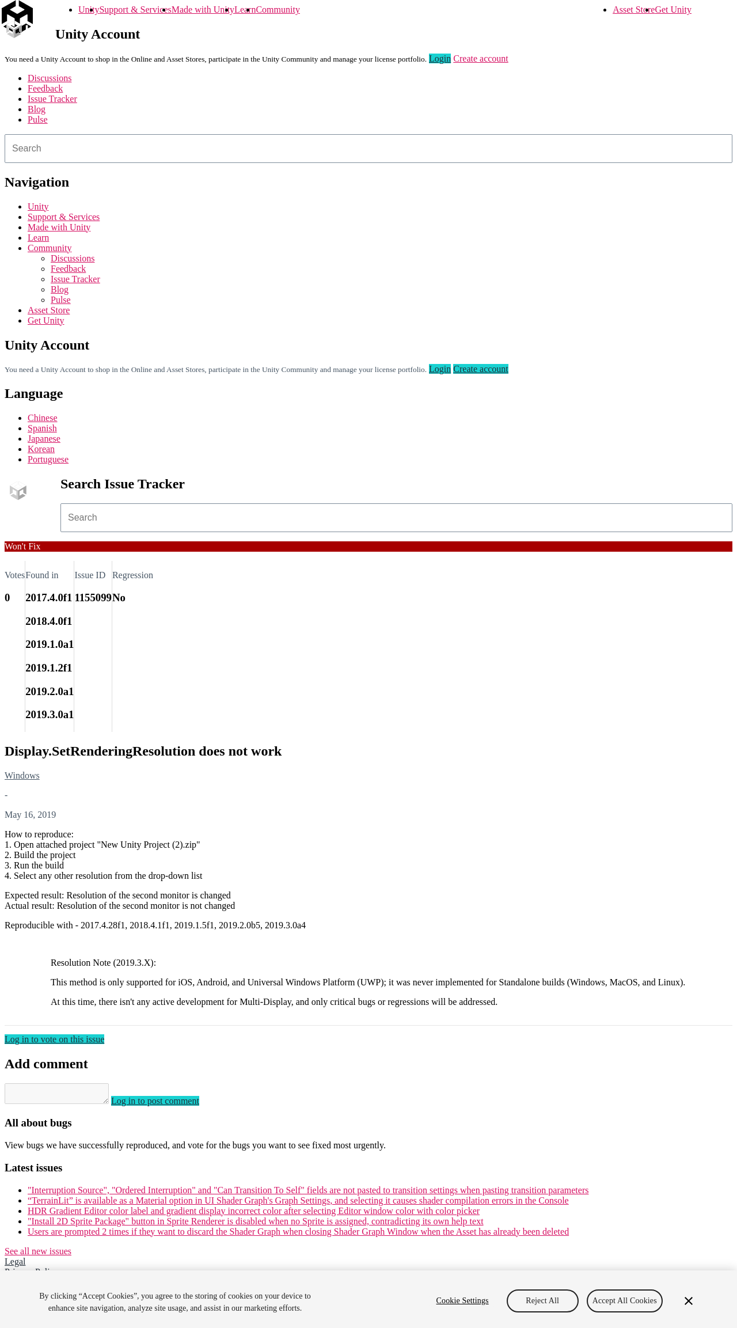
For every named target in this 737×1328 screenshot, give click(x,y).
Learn (245, 9)
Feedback (45, 88)
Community (277, 9)
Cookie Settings (462, 1300)
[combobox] (368, 148)
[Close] (689, 1301)
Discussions (49, 78)
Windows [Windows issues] (22, 775)
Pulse (38, 119)
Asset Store (634, 9)
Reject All (542, 1300)
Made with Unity (203, 9)
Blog (36, 109)
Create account (480, 58)
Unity (88, 9)
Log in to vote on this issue (54, 1039)
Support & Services (135, 9)
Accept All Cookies (624, 1300)
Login (440, 58)
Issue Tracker (52, 99)
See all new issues (38, 1254)
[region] (368, 1299)
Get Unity (673, 9)
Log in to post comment (167, 1104)
